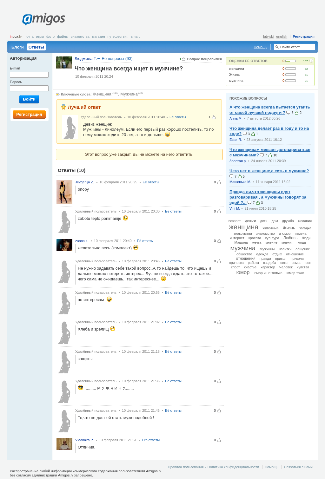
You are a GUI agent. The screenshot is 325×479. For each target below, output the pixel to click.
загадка (305, 228)
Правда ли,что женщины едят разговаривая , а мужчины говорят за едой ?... (267, 197)
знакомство (265, 233)
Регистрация (304, 36)
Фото (50, 36)
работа (253, 263)
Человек (286, 267)
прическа (236, 263)
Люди (306, 238)
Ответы (36, 47)
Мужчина (129, 94)
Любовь (290, 238)
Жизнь (234, 74)
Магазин (98, 36)
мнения (288, 242)
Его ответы (151, 440)
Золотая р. (238, 161)
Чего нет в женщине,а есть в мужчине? (269, 170)
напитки (285, 249)
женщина (236, 68)
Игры (40, 36)
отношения (245, 258)
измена (301, 233)
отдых (277, 254)
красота (255, 238)
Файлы (63, 36)
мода (302, 242)
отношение (295, 254)
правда (265, 258)
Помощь (261, 47)
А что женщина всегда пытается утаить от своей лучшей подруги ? (269, 110)
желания (305, 221)
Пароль (16, 82)
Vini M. (234, 208)
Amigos (43, 19)
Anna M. (235, 118)
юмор (242, 272)
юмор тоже (295, 273)
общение (302, 249)
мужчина (236, 80)
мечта (257, 242)
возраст (235, 221)
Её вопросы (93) (117, 58)
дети (263, 221)
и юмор (285, 233)
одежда (262, 254)
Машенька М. (240, 182)
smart (135, 36)
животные (271, 228)
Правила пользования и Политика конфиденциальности (213, 467)
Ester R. (235, 139)
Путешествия (118, 36)
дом (275, 221)
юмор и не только (268, 273)
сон (308, 263)
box (16, 36)
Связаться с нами (298, 467)
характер (268, 267)
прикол (280, 258)
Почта (29, 36)
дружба (288, 221)
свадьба (269, 263)
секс (284, 263)
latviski (268, 36)
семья (297, 263)
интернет (237, 238)
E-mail (15, 68)
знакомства (243, 233)
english (281, 36)
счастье (250, 267)
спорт (235, 267)
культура (272, 238)
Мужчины (267, 249)
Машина (241, 242)
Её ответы (177, 117)
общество (244, 254)
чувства (303, 267)
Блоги (17, 47)
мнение (271, 242)
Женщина (102, 94)
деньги (250, 221)
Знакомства (80, 36)
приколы (297, 258)
